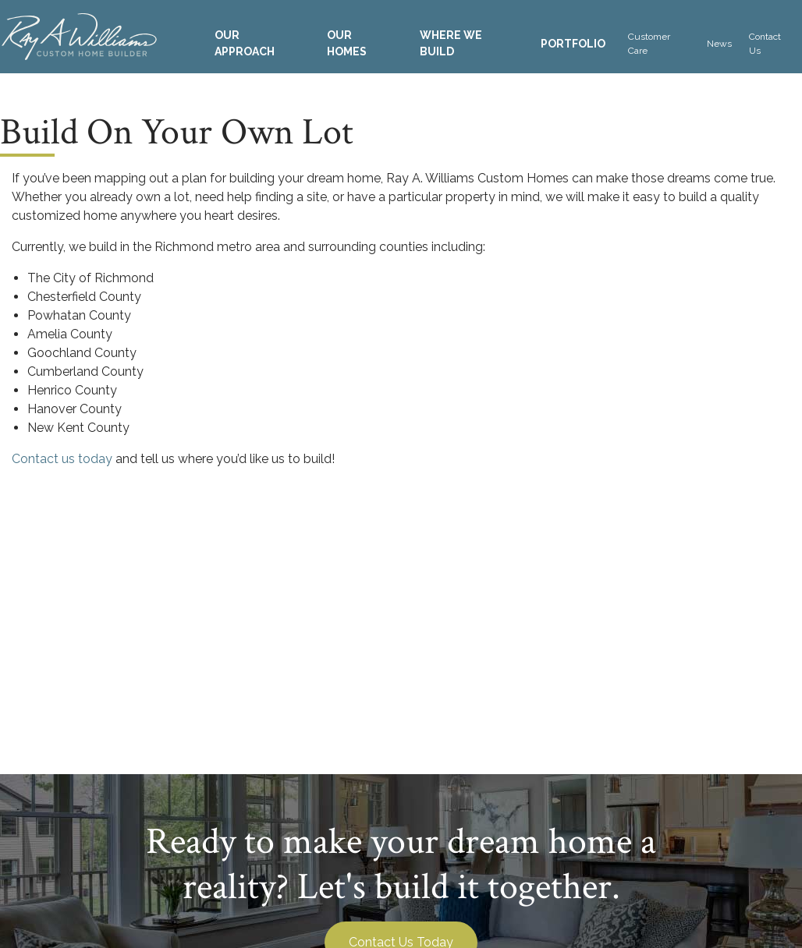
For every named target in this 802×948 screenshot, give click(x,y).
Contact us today (62, 458)
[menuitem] (256, 43)
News (719, 43)
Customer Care (649, 43)
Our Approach (245, 43)
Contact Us (765, 43)
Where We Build (451, 43)
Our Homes (347, 43)
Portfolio (573, 43)
